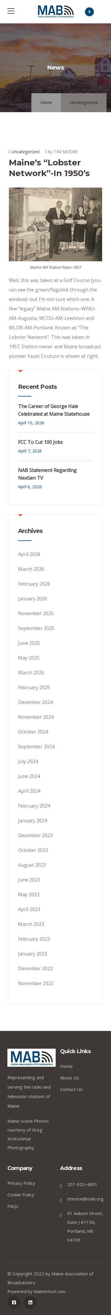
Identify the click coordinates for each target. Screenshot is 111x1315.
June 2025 (29, 643)
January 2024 (32, 820)
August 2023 (32, 865)
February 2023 (34, 939)
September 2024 (36, 746)
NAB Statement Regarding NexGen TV (47, 474)
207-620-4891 (82, 1184)
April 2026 (29, 554)
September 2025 (36, 628)
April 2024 (29, 791)
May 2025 (28, 658)
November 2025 (36, 613)
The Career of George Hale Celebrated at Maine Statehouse (54, 410)
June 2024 (29, 776)
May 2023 (28, 894)
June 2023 (29, 879)
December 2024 (35, 702)
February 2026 (34, 584)
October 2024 (33, 732)
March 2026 (31, 569)
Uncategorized (84, 102)
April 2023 (29, 909)
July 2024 (28, 761)
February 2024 (34, 805)
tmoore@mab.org (85, 1199)
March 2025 (31, 672)
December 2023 (35, 835)
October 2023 (33, 850)
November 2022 (36, 983)
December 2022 (35, 968)
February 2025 (34, 687)
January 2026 (32, 598)
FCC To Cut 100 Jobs (40, 442)
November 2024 (36, 717)
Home (46, 102)
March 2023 (31, 924)
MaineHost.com (50, 1291)
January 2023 (32, 953)
